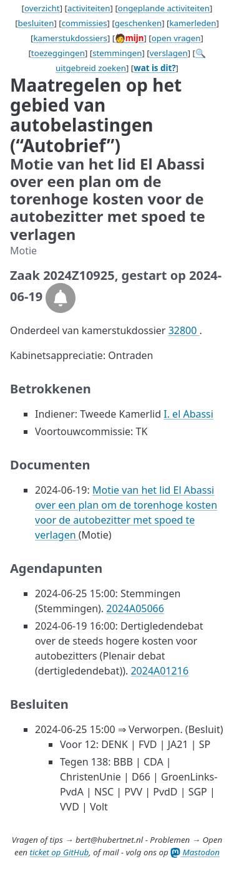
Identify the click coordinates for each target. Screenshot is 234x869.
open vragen (176, 38)
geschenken (138, 23)
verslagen (169, 53)
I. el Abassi (188, 414)
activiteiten (88, 8)
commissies (84, 23)
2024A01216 (159, 671)
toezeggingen (58, 53)
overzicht (42, 8)
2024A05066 (135, 608)
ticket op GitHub (59, 852)
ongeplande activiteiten (164, 8)
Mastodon (195, 852)
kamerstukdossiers (70, 38)
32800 (184, 330)
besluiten (36, 23)
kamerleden (192, 23)
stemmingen (117, 53)
